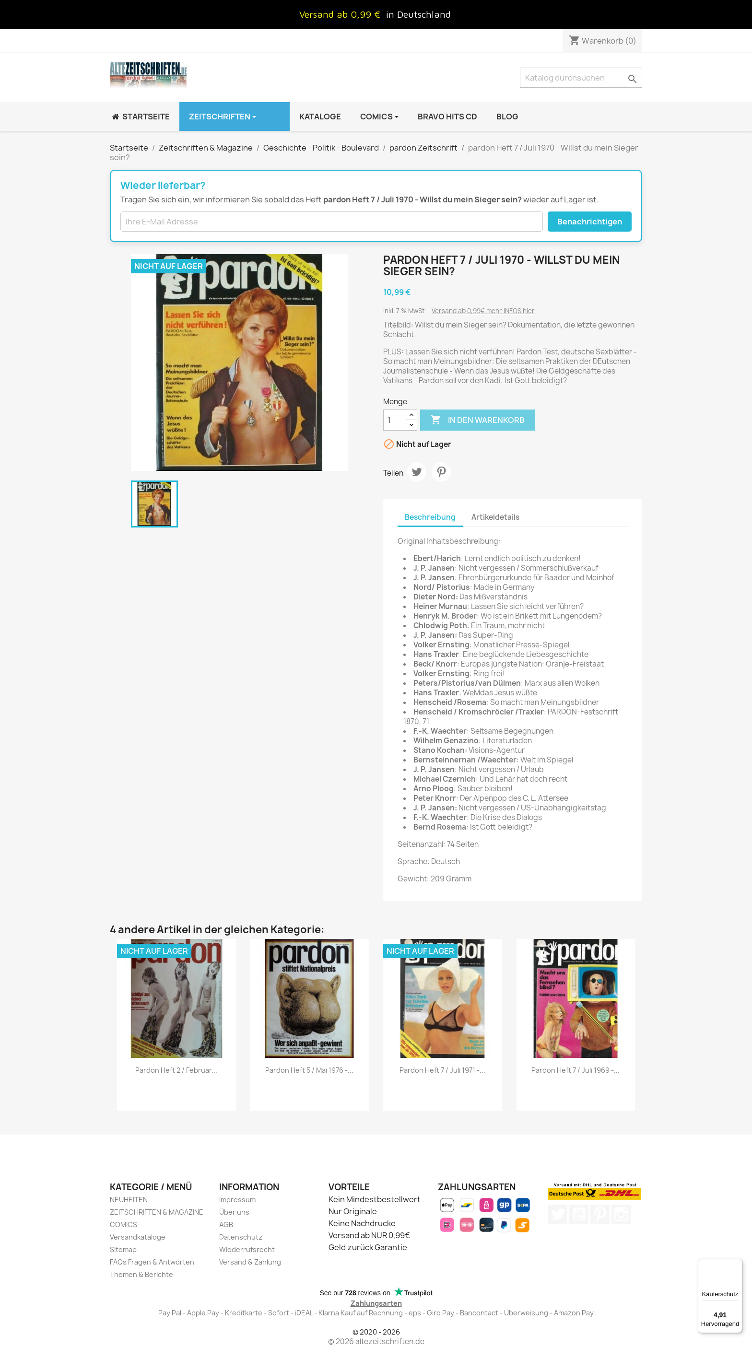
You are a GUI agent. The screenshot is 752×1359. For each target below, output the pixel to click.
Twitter (557, 1214)
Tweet (416, 471)
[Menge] (394, 420)
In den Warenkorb (477, 420)
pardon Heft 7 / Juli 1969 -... (575, 1070)
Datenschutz (240, 1237)
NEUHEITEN (129, 1199)
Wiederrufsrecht (247, 1249)
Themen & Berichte (141, 1274)
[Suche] (581, 78)
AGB (226, 1224)
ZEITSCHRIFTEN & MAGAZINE (156, 1212)
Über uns (234, 1212)
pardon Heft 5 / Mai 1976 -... (309, 1070)
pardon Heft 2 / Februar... (176, 1070)
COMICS (123, 1224)
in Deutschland (418, 14)
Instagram (621, 1214)
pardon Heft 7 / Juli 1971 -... (442, 1070)
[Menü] (736, 1264)
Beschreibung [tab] (430, 517)
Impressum (237, 1199)
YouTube (578, 1214)
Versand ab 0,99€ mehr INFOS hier (483, 310)
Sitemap (123, 1249)
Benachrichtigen (589, 221)
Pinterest (441, 471)
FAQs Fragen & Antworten (152, 1261)
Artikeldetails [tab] (495, 517)
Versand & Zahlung (250, 1261)
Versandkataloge (137, 1237)
